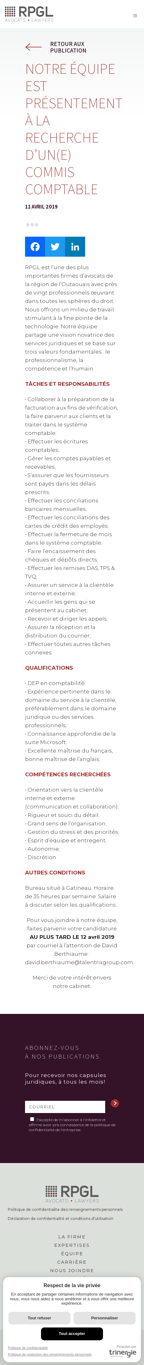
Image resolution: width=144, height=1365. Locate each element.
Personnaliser (104, 1318)
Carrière (72, 1262)
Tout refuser (39, 1318)
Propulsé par (122, 1351)
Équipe (72, 1254)
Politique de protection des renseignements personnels (50, 1354)
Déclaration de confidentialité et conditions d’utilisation (60, 1218)
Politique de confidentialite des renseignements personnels (65, 1209)
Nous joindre (72, 1270)
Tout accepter (72, 1333)
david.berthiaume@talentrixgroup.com (79, 962)
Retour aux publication (68, 47)
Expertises (72, 1245)
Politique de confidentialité (28, 1348)
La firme (72, 1237)
